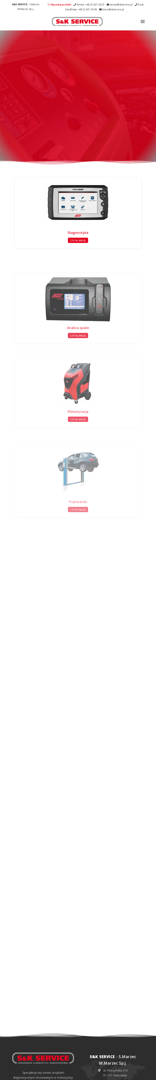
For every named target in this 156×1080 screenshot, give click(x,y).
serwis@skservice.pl (120, 4)
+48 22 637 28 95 (116, 1034)
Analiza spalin (78, 321)
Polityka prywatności (57, 1075)
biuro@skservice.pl (111, 9)
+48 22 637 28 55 (116, 1019)
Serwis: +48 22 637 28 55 (89, 4)
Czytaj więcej (78, 181)
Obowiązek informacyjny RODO (92, 1075)
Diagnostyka (78, 173)
